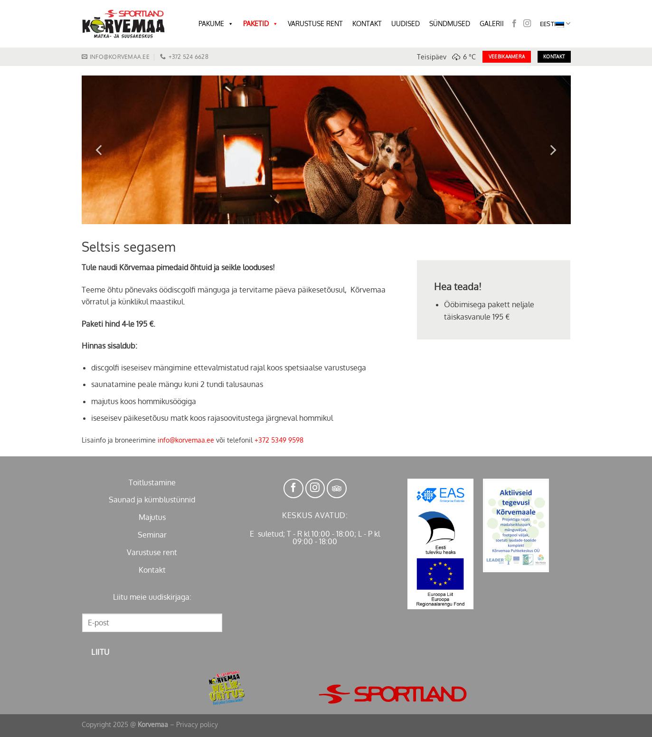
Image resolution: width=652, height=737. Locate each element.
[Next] (552, 150)
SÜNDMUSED (449, 23)
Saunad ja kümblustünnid (152, 499)
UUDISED (405, 23)
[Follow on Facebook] (514, 23)
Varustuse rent (152, 552)
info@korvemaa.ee (186, 439)
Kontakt (152, 570)
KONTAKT (367, 23)
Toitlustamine (152, 482)
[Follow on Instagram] (527, 23)
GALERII (492, 23)
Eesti (555, 23)
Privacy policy (197, 724)
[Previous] (99, 150)
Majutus (152, 517)
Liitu (100, 652)
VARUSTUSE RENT (315, 23)
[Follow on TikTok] (337, 489)
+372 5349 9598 (279, 439)
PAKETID (260, 23)
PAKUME (216, 23)
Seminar (152, 534)
